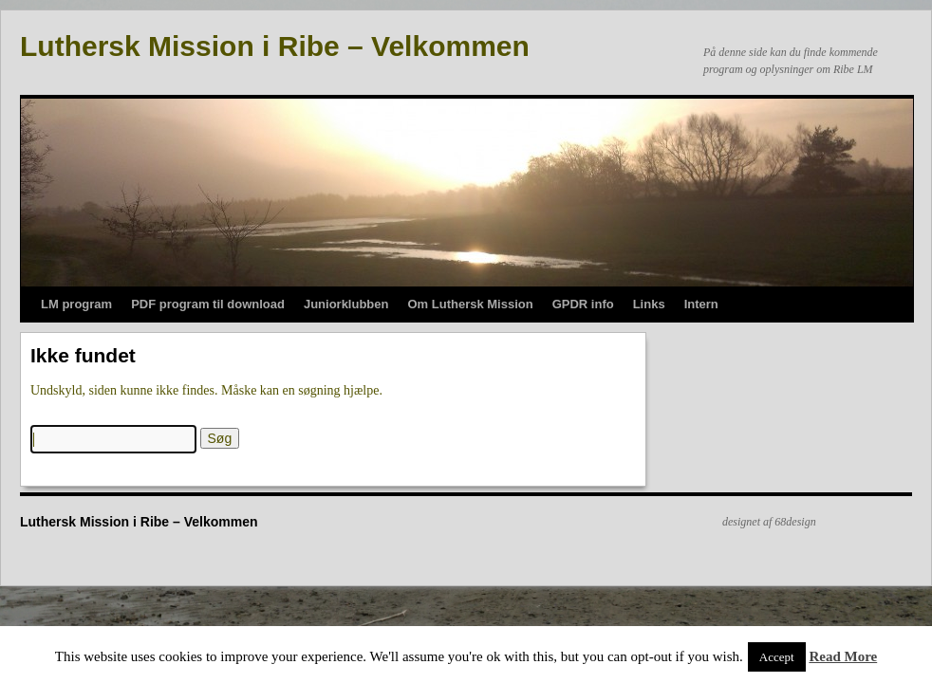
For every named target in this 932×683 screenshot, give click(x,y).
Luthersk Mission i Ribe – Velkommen (275, 46)
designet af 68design (769, 521)
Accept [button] (776, 657)
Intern (701, 304)
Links (649, 304)
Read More (843, 656)
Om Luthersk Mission (469, 304)
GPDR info (583, 304)
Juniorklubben (346, 304)
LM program (76, 304)
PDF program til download (208, 304)
